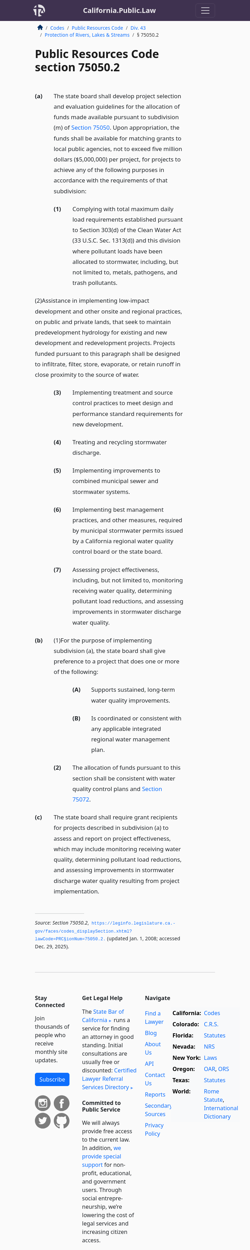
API (149, 1064)
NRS (209, 1046)
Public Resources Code (97, 27)
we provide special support (101, 1156)
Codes (57, 27)
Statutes (215, 1035)
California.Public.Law (119, 10)
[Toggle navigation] (205, 10)
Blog (151, 1033)
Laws (210, 1058)
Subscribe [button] (52, 1079)
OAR (209, 1069)
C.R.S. (211, 1024)
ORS (223, 1069)
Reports (155, 1094)
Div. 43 (138, 27)
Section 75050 (90, 127)
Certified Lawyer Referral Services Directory (109, 1078)
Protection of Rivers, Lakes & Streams (87, 34)
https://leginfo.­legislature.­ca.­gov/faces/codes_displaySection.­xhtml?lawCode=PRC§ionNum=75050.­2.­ (105, 931)
